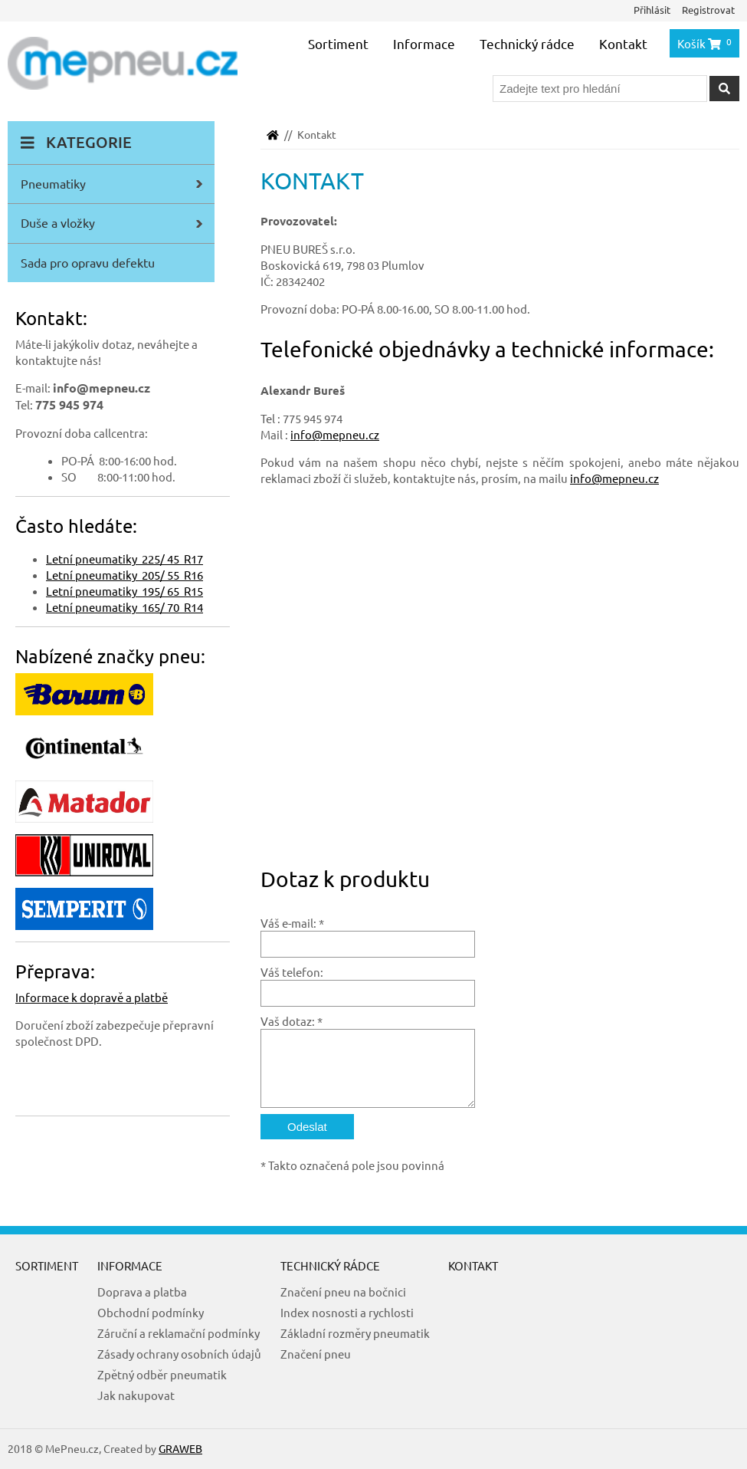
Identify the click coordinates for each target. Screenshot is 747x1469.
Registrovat (708, 9)
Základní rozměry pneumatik (355, 1333)
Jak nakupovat (136, 1395)
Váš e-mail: (288, 922)
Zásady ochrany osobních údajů (179, 1353)
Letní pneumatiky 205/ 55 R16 (124, 574)
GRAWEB (180, 1448)
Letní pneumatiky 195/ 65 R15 (124, 590)
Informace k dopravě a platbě (91, 997)
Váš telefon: (291, 972)
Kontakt (623, 43)
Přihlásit (652, 9)
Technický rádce (527, 43)
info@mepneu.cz (334, 434)
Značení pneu (315, 1353)
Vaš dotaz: (287, 1021)
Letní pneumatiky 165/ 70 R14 (124, 607)
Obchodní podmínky (150, 1312)
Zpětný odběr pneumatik (162, 1374)
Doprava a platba (142, 1291)
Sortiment (338, 43)
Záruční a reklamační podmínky (178, 1333)
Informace (424, 43)
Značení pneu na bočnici (343, 1291)
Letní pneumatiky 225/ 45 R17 (124, 558)
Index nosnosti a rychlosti (347, 1312)
